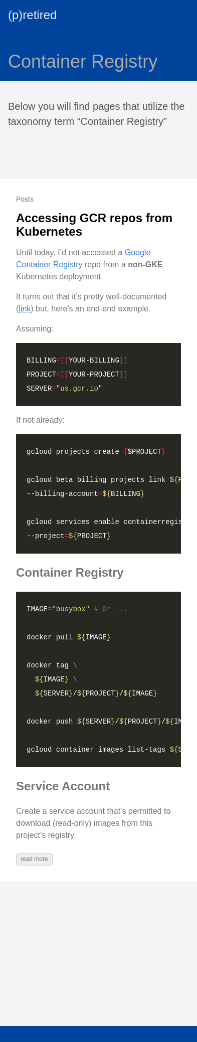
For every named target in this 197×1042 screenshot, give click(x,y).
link (25, 308)
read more (34, 858)
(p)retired (32, 15)
